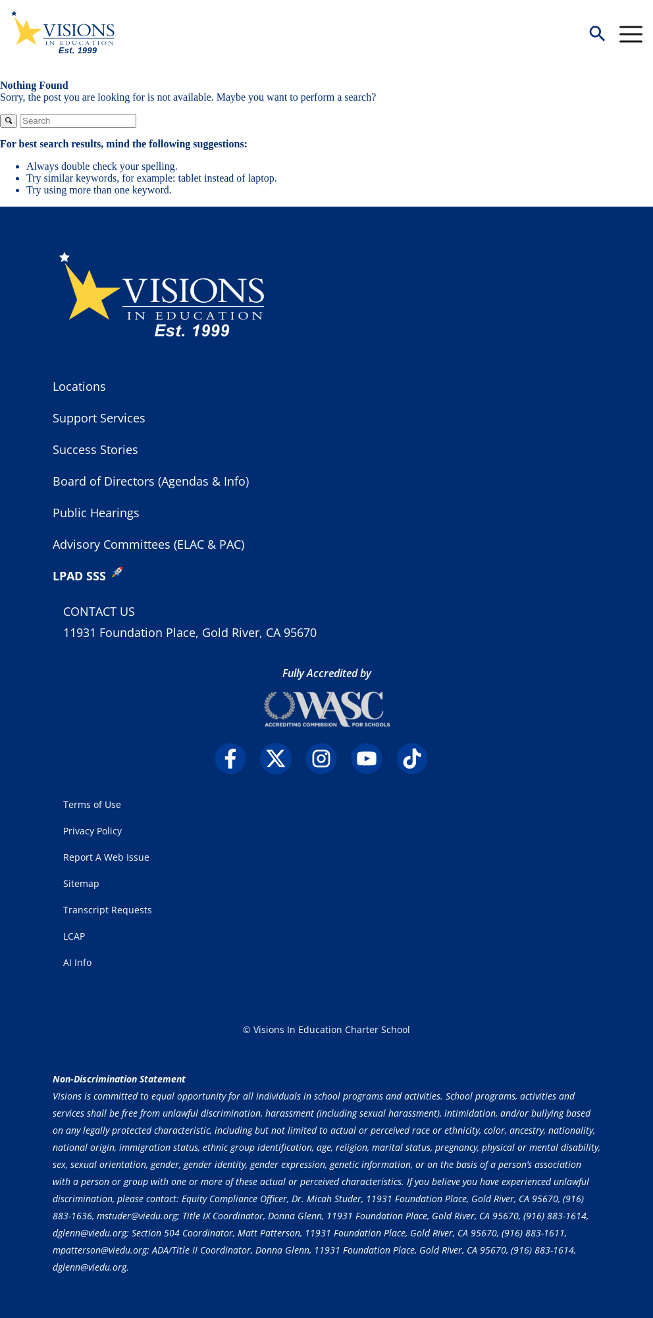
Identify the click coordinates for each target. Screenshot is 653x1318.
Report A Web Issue (106, 857)
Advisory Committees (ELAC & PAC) (148, 544)
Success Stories (95, 449)
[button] (597, 34)
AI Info (77, 962)
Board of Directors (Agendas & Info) (151, 481)
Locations (79, 386)
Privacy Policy (92, 830)
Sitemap (81, 883)
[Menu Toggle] (630, 34)
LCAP (74, 936)
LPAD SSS (79, 576)
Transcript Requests (107, 909)
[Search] (78, 121)
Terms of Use (92, 804)
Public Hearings (96, 512)
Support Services (99, 418)
